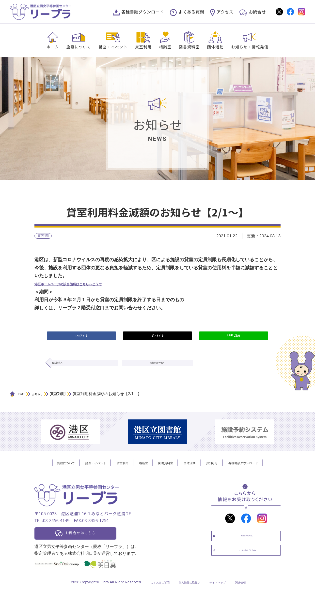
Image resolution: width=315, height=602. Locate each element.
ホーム (53, 46)
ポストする (157, 339)
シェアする (81, 339)
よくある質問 (191, 12)
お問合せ (257, 12)
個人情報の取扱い (188, 594)
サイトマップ (224, 594)
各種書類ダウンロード (142, 12)
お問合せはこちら (89, 543)
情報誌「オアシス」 (251, 548)
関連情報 (253, 594)
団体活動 (215, 46)
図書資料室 (189, 46)
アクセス (225, 12)
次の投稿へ (67, 369)
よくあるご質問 (149, 594)
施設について (78, 46)
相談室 (165, 46)
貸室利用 (143, 46)
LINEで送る (233, 339)
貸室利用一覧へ (157, 369)
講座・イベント (112, 46)
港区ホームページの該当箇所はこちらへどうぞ (83, 285)
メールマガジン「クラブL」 (251, 568)
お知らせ (223, 471)
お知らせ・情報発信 (249, 46)
